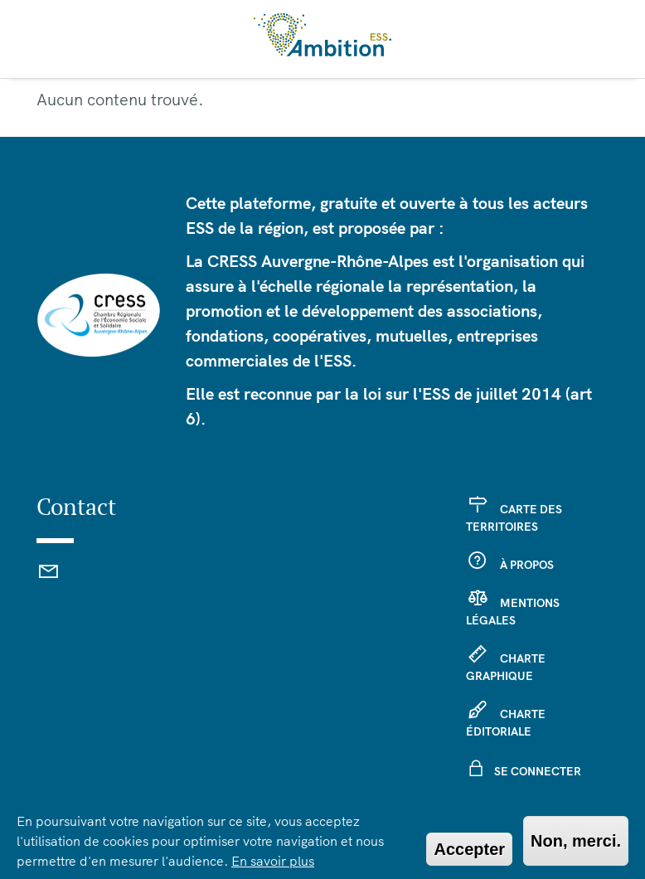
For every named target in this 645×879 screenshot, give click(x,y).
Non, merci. (576, 841)
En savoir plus (272, 860)
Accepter (469, 849)
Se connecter (537, 771)
